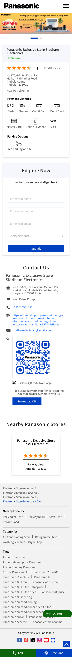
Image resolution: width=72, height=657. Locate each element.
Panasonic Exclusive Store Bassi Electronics (36, 442)
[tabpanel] (36, 23)
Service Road (11, 522)
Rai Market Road (13, 517)
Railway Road (36, 517)
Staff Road (55, 517)
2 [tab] (41, 38)
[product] (36, 236)
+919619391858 (22, 307)
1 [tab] (31, 38)
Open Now (13, 58)
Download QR (27, 401)
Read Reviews (52, 68)
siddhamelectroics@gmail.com (32, 330)
